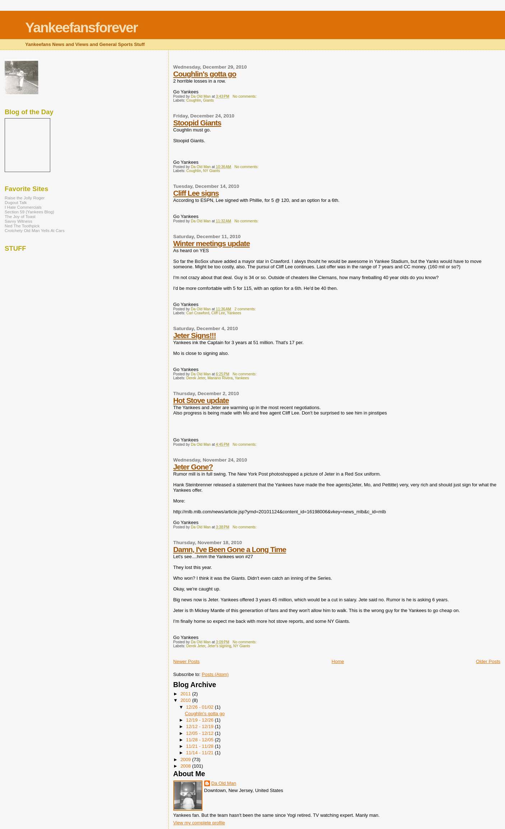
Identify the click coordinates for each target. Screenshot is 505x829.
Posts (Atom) (215, 674)
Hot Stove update (201, 400)
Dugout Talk (16, 202)
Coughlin (193, 100)
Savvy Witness (18, 221)
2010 (186, 700)
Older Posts (488, 661)
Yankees (234, 313)
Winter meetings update (211, 243)
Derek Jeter (195, 378)
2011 (186, 693)
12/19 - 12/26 (200, 720)
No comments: (245, 96)
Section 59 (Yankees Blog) (29, 211)
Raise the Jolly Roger (25, 197)
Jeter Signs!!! (194, 335)
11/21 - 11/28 (200, 746)
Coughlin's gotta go (204, 74)
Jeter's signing (219, 646)
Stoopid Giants (197, 123)
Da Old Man (223, 783)
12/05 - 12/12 (200, 733)
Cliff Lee (218, 313)
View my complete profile (199, 822)
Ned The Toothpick (22, 225)
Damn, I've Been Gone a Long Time (229, 549)
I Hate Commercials (23, 207)
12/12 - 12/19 (200, 726)
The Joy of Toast (20, 216)
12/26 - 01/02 (200, 707)
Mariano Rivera (220, 378)
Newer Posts (186, 661)
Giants (208, 100)
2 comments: (245, 309)
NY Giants (211, 171)
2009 (186, 759)
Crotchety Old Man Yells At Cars (35, 230)
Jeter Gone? (193, 467)
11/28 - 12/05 (200, 739)
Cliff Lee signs (196, 193)
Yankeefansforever (81, 27)
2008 (186, 766)
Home (338, 661)
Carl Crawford (197, 313)
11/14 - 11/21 (200, 752)
